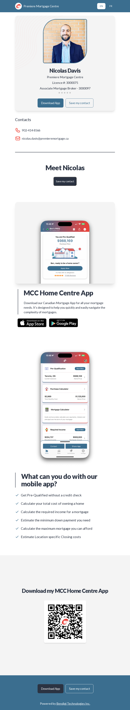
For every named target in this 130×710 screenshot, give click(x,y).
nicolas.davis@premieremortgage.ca (45, 138)
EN (101, 6)
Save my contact (79, 103)
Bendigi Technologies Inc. (73, 703)
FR (111, 6)
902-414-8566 (31, 130)
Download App (50, 103)
